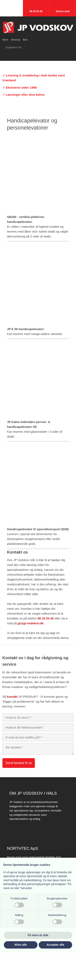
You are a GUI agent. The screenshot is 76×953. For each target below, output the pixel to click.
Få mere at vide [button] (38, 935)
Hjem (5, 39)
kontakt (12, 696)
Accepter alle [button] (55, 944)
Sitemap (15, 39)
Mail (25, 39)
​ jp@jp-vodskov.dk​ (30, 623)
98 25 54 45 (46, 618)
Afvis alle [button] (20, 944)
